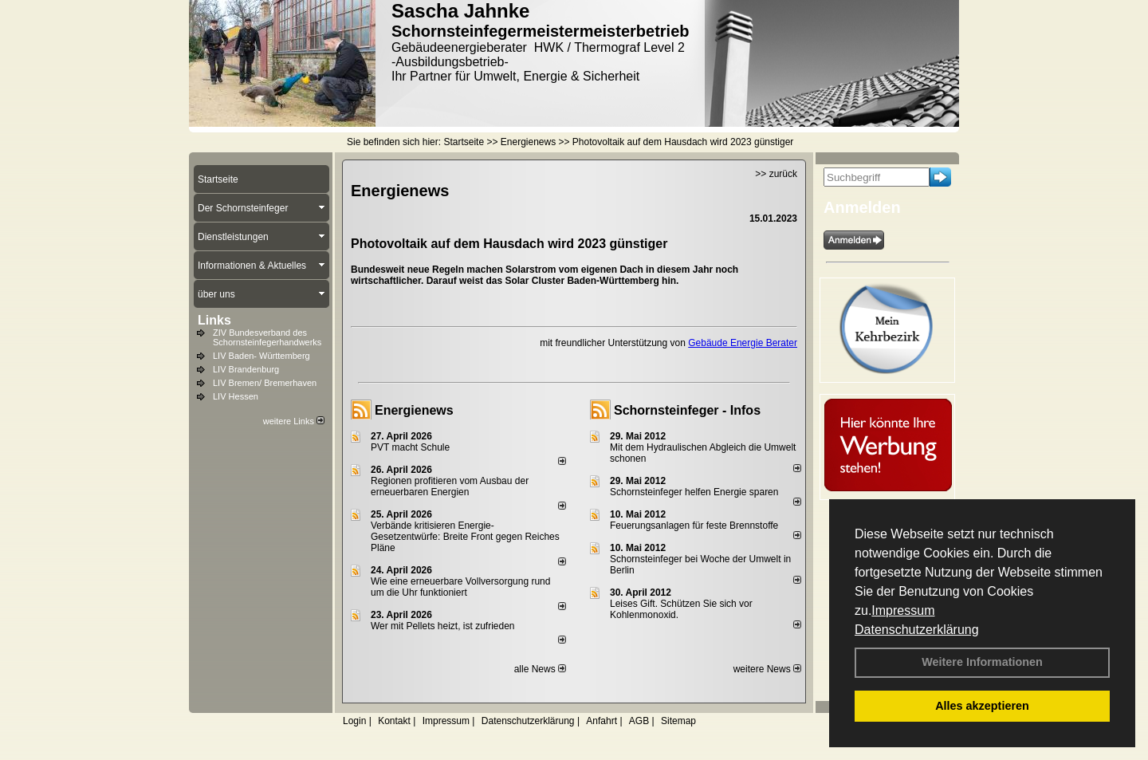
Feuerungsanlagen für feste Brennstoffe (694, 525)
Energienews (414, 410)
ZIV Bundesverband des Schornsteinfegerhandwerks (267, 337)
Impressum (902, 610)
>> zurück (776, 173)
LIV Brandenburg (246, 369)
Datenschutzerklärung (917, 629)
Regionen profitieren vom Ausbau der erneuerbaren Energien (450, 486)
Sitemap (678, 721)
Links (214, 320)
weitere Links (293, 421)
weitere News (767, 669)
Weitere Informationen (982, 662)
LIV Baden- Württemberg (261, 355)
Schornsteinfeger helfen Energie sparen (694, 492)
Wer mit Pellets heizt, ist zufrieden (443, 626)
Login (354, 721)
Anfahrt (601, 721)
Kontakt (394, 721)
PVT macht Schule (410, 447)
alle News (540, 669)
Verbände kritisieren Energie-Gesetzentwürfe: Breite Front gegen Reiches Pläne (465, 536)
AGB (639, 721)
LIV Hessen (235, 396)
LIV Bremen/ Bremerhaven (264, 383)
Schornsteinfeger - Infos (687, 410)
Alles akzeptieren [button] (982, 705)
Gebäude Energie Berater (742, 342)
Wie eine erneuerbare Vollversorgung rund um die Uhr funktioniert (460, 587)
